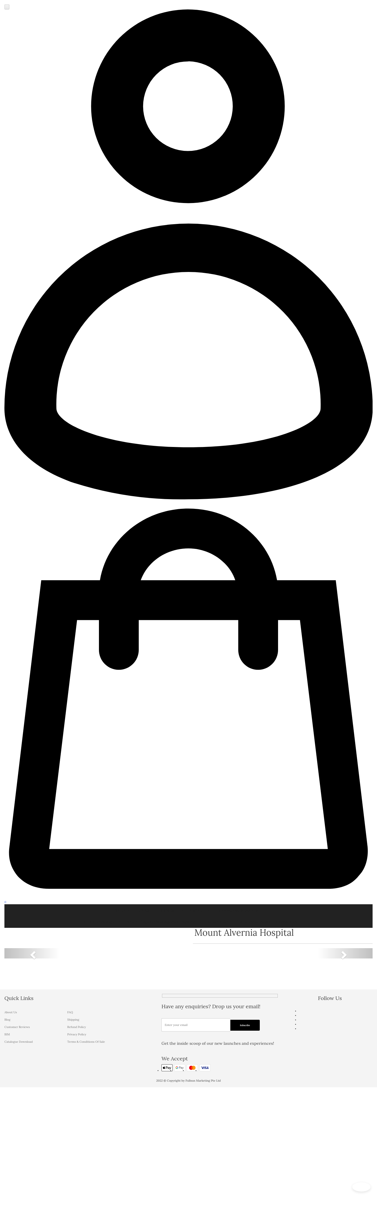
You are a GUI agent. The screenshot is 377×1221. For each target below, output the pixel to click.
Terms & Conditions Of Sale (86, 1042)
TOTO (122, 910)
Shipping (73, 1020)
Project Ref (218, 922)
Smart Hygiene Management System (164, 922)
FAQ (70, 1012)
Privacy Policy (76, 1034)
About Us (10, 1012)
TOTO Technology (100, 922)
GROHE (200, 910)
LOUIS (146, 910)
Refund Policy (76, 1027)
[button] (32, 953)
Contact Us (286, 922)
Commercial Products (240, 910)
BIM (7, 1034)
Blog (7, 1020)
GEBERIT (172, 910)
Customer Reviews (252, 922)
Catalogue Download (18, 1042)
